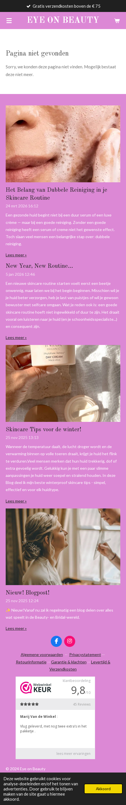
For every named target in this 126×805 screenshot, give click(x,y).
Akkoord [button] (103, 788)
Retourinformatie (31, 661)
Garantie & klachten (69, 661)
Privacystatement (85, 654)
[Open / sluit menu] (9, 20)
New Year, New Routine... (39, 266)
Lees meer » (16, 254)
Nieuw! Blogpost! (27, 593)
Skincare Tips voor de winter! (43, 430)
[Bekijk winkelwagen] (117, 20)
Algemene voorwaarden (42, 654)
